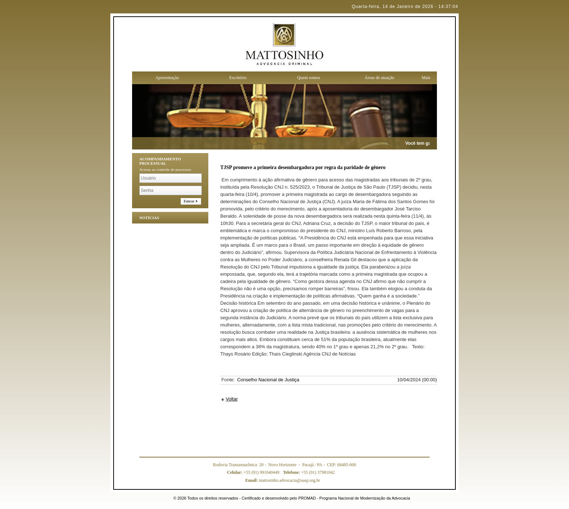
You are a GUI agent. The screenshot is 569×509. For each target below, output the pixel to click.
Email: (252, 480)
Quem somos (308, 77)
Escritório (237, 77)
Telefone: (292, 472)
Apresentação (167, 77)
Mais (426, 77)
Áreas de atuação (379, 77)
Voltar (232, 399)
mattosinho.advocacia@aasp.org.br (282, 480)
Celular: (235, 472)
